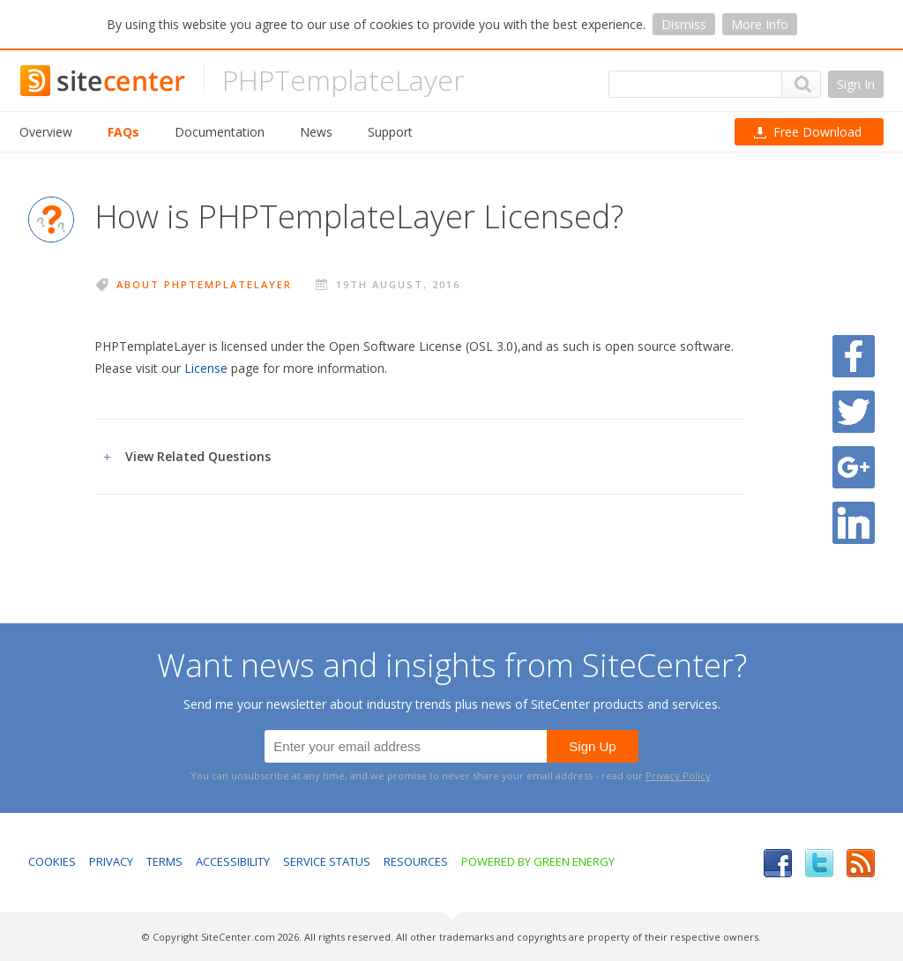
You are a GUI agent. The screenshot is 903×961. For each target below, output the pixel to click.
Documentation (220, 131)
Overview (45, 131)
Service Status (326, 861)
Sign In (856, 84)
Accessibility (233, 861)
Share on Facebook (853, 356)
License (206, 368)
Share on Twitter (853, 412)
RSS (861, 863)
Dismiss (683, 24)
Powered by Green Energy (538, 861)
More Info (759, 24)
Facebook (778, 863)
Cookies (52, 861)
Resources (416, 861)
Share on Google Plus (853, 467)
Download (817, 131)
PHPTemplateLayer (343, 80)
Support (390, 131)
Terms (164, 861)
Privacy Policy (678, 775)
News (316, 131)
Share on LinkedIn (853, 523)
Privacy (111, 861)
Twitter (819, 863)
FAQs (123, 131)
